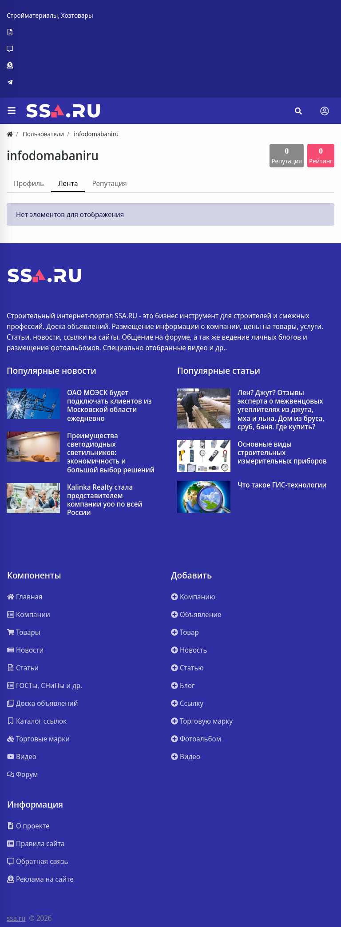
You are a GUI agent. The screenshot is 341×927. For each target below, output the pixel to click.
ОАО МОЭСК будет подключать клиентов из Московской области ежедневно (109, 405)
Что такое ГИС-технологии (282, 485)
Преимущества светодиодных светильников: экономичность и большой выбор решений (111, 453)
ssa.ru (16, 918)
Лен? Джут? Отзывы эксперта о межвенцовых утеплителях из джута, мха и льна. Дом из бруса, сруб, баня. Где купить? (281, 409)
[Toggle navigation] (324, 111)
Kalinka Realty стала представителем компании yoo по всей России (104, 500)
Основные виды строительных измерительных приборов (282, 453)
